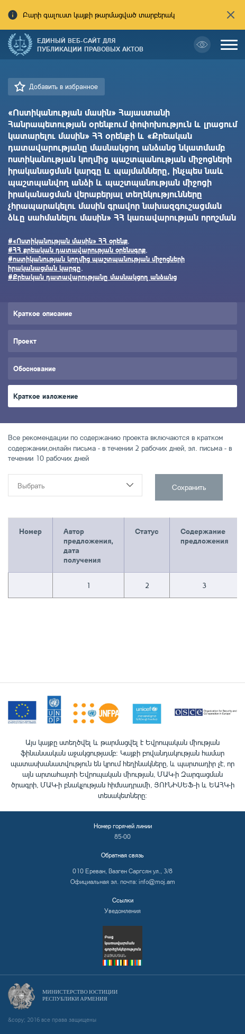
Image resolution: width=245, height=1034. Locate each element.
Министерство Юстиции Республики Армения (79, 995)
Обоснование (34, 368)
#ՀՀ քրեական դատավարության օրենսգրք (77, 249)
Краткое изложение (45, 395)
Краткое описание (42, 313)
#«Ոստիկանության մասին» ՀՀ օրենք (68, 240)
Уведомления (122, 911)
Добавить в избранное (63, 86)
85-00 (122, 836)
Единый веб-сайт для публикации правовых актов (90, 44)
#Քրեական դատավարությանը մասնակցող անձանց (92, 276)
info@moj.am (157, 882)
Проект (25, 340)
